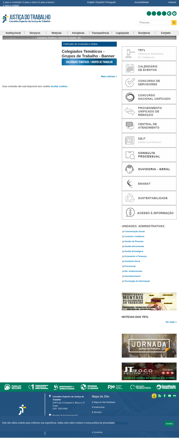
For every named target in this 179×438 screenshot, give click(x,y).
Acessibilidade (142, 2)
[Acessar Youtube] (159, 13)
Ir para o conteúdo (12, 2)
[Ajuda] (174, 13)
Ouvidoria (97, 432)
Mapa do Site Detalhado (103, 402)
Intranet (172, 2)
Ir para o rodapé (11, 5)
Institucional (98, 407)
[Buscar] (154, 22)
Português (111, 2)
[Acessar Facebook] (154, 13)
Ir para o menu (30, 2)
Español (100, 2)
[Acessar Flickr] (164, 13)
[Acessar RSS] (149, 13)
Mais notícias (108, 76)
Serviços (97, 412)
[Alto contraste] (169, 13)
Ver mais (170, 322)
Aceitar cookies (59, 86)
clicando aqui (122, 422)
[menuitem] (13, 33)
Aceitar (169, 423)
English (91, 2)
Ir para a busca (46, 2)
